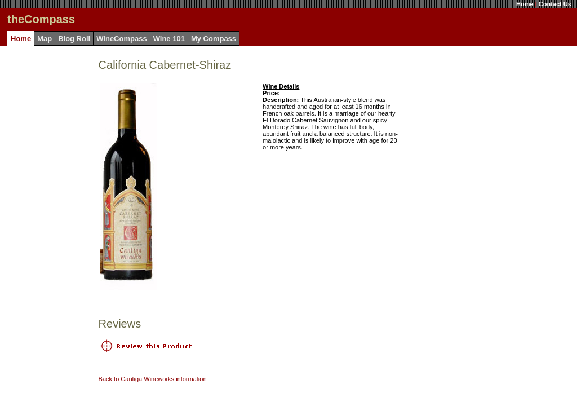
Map (44, 38)
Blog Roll (74, 38)
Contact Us (555, 4)
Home (525, 4)
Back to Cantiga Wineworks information (153, 379)
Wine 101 (169, 38)
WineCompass (121, 38)
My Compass (213, 38)
